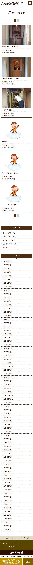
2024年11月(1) (6, 323)
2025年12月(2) (6, 276)
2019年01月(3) (6, 428)
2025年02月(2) (6, 312)
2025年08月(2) (6, 290)
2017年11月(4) (6, 479)
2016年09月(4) (6, 526)
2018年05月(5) (6, 457)
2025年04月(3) (6, 305)
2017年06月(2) (6, 493)
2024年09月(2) (6, 330)
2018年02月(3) (6, 468)
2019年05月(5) (6, 413)
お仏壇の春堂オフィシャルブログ (14, 538)
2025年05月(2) (6, 301)
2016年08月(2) (6, 529)
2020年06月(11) (7, 366)
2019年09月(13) (7, 399)
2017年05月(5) (6, 497)
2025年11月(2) (6, 279)
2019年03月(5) (6, 421)
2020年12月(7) (6, 344)
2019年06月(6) (6, 410)
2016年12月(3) (6, 515)
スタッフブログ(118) (8, 236)
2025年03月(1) (6, 308)
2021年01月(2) (6, 341)
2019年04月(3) (6, 417)
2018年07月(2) (6, 450)
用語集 (4, 543)
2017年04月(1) (6, 500)
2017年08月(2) (6, 486)
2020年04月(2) (6, 373)
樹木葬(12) (5, 247)
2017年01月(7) (6, 511)
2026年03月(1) (6, 265)
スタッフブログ (16, 13)
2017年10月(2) (6, 482)
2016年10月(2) (6, 522)
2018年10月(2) (6, 439)
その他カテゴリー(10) (8, 244)
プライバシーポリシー (9, 546)
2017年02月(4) (6, 508)
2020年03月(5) (6, 377)
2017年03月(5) (6, 504)
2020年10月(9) (6, 352)
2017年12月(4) (6, 475)
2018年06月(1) (6, 453)
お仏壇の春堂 (12, 3)
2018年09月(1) (6, 442)
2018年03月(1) (6, 464)
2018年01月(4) (6, 471)
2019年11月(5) (6, 392)
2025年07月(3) (6, 294)
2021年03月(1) (6, 337)
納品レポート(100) (7, 240)
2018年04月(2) (6, 460)
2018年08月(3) (6, 446)
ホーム (2, 538)
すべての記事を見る (8, 233)
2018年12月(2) (6, 431)
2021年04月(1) (6, 334)
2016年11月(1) (6, 518)
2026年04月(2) (6, 261)
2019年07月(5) (6, 406)
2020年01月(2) (6, 384)
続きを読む (16, 39)
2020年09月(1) (6, 355)
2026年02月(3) (6, 268)
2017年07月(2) (6, 489)
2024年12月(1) (6, 319)
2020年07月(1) (6, 363)
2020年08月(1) (6, 359)
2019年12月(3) (6, 388)
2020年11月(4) (6, 348)
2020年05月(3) (6, 370)
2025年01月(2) (6, 315)
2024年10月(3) (6, 326)
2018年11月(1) (6, 435)
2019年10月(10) (7, 395)
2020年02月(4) (6, 381)
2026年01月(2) (6, 272)
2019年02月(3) (6, 424)
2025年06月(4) (6, 297)
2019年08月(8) (6, 402)
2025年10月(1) (6, 283)
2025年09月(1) (6, 286)
